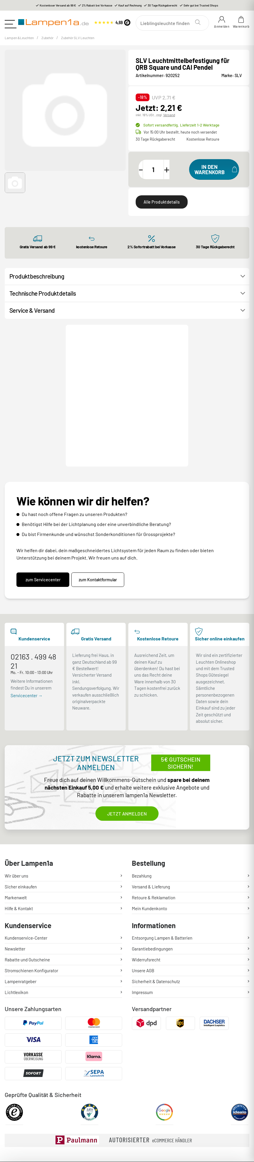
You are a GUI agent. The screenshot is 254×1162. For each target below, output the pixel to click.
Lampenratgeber (20, 911)
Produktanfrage (143, 372)
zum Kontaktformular (101, 509)
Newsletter (15, 879)
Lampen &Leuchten (22, 41)
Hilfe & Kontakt (19, 838)
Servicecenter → (27, 625)
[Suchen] (173, 23)
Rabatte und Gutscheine (27, 890)
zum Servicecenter (43, 509)
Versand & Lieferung (151, 816)
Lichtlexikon (16, 922)
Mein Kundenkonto (149, 838)
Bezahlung (142, 805)
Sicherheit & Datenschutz (156, 911)
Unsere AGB (143, 900)
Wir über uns (16, 805)
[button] (15, 187)
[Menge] (160, 173)
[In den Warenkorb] (214, 173)
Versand (169, 119)
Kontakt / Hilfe (93, 372)
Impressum (142, 922)
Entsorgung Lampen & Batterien (162, 868)
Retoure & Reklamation (153, 827)
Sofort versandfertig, (180, 128)
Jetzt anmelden (127, 743)
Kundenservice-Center (26, 868)
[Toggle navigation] (10, 22)
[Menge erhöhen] (177, 173)
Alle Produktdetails (161, 206)
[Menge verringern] (144, 173)
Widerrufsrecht (146, 890)
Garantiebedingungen (152, 879)
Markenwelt (16, 827)
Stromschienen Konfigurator (31, 900)
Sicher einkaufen (21, 816)
